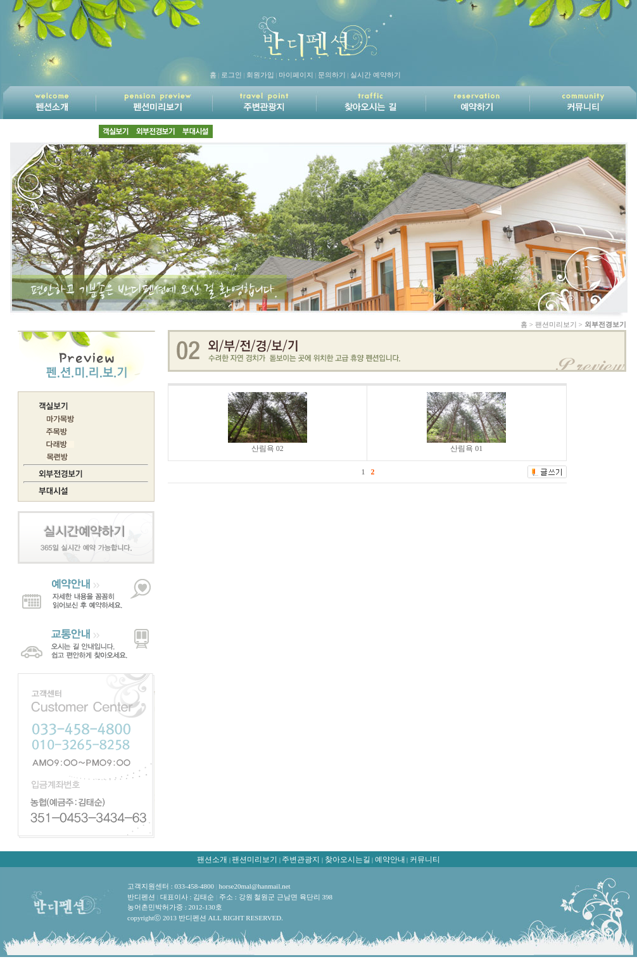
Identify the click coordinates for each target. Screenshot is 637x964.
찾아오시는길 (347, 859)
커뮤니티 (425, 859)
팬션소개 (212, 859)
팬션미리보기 (254, 859)
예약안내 (390, 859)
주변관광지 (301, 859)
